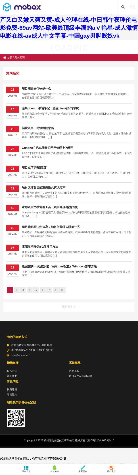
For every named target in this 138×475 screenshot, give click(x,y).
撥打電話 (111, 468)
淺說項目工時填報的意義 (38, 128)
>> (62, 290)
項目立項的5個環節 (34, 167)
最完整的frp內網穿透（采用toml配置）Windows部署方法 (59, 266)
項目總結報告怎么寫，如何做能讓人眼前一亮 (51, 226)
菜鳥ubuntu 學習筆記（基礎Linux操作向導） (51, 108)
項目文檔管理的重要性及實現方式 (43, 187)
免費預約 (83, 468)
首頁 (7, 57)
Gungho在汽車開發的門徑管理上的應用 (48, 147)
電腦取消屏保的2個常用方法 (40, 246)
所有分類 (26, 468)
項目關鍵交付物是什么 (36, 88)
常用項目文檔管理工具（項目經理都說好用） (51, 207)
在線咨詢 (54, 468)
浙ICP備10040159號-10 (100, 440)
